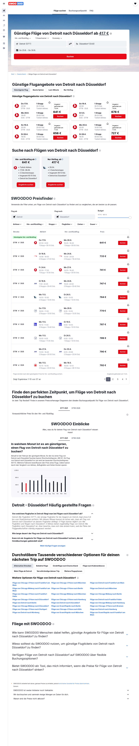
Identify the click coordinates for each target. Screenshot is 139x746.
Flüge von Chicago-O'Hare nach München (72, 565)
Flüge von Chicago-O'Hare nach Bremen (110, 589)
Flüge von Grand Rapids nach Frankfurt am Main (110, 596)
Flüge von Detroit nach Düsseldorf (69, 585)
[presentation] (114, 34)
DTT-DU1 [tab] (67, 391)
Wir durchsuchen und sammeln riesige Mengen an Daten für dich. (75, 677)
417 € (107, 33)
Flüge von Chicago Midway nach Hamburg (110, 585)
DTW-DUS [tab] (79, 391)
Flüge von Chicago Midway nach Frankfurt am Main (34, 572)
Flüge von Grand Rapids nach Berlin (69, 589)
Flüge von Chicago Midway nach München (72, 577)
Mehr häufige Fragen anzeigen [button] (56, 528)
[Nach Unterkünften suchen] (4, 15)
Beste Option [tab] (41, 90)
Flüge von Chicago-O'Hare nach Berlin (70, 571)
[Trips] (4, 36)
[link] (29, 184)
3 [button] (120, 362)
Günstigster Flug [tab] (24, 90)
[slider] (133, 217)
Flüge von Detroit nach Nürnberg (29, 595)
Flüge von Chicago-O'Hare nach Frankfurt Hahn (33, 578)
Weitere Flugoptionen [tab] (76, 554)
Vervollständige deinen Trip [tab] (51, 554)
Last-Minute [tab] (57, 90)
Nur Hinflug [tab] (71, 90)
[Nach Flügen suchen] (4, 10)
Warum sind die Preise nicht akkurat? (75, 681)
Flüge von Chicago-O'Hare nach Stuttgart (33, 592)
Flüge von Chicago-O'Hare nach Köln (70, 592)
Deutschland (24, 74)
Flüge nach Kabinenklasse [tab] (97, 548)
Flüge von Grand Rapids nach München (71, 595)
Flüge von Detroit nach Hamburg (106, 592)
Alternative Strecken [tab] (26, 548)
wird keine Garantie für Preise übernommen (77, 666)
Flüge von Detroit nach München (106, 571)
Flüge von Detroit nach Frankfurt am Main (110, 565)
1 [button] (111, 362)
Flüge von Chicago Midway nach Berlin (109, 577)
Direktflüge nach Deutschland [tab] (68, 548)
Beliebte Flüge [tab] (45, 548)
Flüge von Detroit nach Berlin (28, 585)
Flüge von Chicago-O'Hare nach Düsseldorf (34, 582)
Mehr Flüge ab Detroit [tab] (26, 554)
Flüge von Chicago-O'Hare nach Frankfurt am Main (34, 566)
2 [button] (116, 362)
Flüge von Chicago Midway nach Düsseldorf (34, 589)
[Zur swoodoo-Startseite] (16, 3)
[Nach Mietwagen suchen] (4, 20)
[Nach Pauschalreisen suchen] (4, 25)
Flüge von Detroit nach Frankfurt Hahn (109, 582)
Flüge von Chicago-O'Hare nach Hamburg (72, 582)
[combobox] (61, 38)
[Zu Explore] (4, 30)
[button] (3, 3)
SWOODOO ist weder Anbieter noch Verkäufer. (75, 673)
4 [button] (125, 362)
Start (16, 74)
